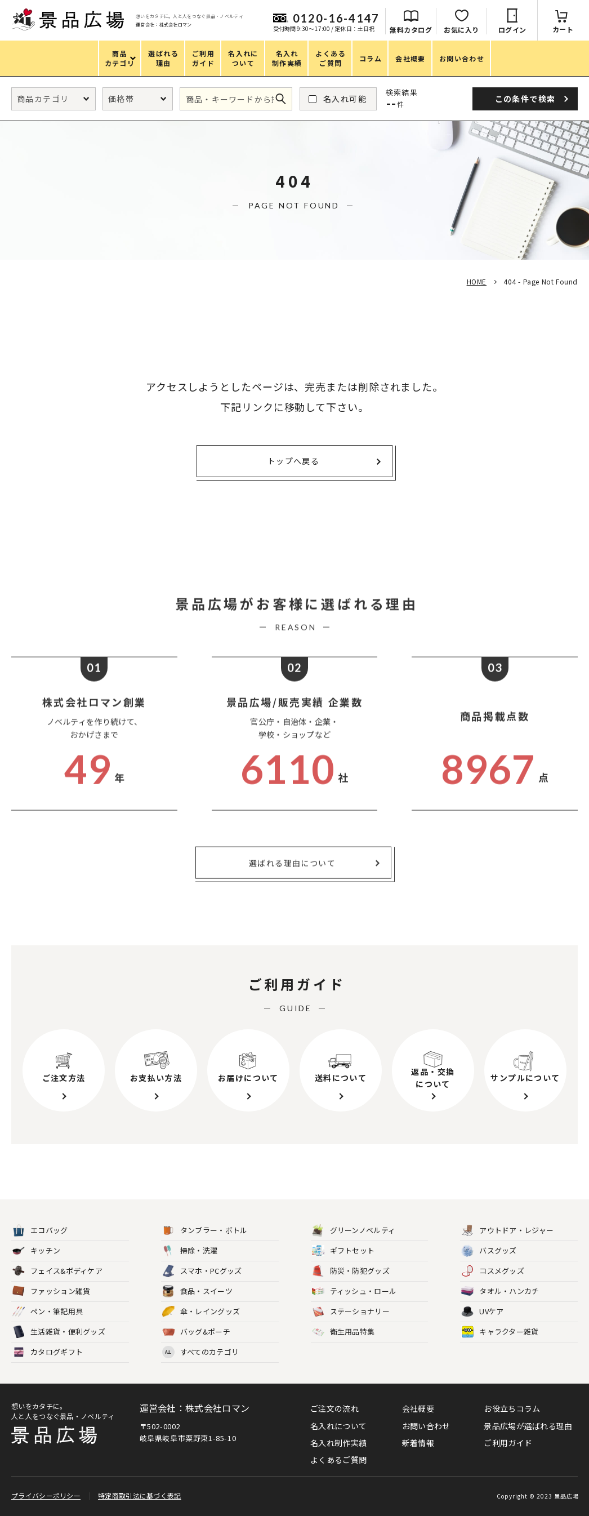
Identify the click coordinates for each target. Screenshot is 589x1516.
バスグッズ (489, 1251)
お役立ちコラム (512, 1408)
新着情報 (418, 1442)
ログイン (512, 29)
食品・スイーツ (197, 1291)
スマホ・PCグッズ (202, 1271)
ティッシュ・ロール (354, 1291)
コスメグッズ (492, 1271)
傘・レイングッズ (201, 1312)
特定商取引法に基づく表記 (139, 1495)
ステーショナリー (351, 1312)
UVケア (482, 1312)
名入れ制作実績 (338, 1442)
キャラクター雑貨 (499, 1332)
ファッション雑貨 (51, 1291)
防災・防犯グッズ (351, 1271)
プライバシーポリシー (46, 1495)
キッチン (36, 1251)
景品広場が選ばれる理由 (528, 1425)
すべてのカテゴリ (200, 1352)
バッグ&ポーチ (196, 1332)
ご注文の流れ (334, 1408)
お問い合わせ (426, 1425)
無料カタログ (411, 29)
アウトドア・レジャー (507, 1231)
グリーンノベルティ (354, 1231)
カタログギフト (47, 1352)
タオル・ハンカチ (500, 1291)
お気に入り (461, 29)
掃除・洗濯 (190, 1251)
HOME (477, 281)
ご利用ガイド (508, 1442)
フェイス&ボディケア (57, 1271)
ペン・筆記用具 (47, 1312)
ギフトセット (343, 1251)
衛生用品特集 (343, 1332)
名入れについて (338, 1425)
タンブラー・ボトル (205, 1231)
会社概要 (418, 1408)
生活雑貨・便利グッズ (58, 1332)
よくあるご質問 (338, 1459)
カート (563, 29)
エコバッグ (40, 1231)
